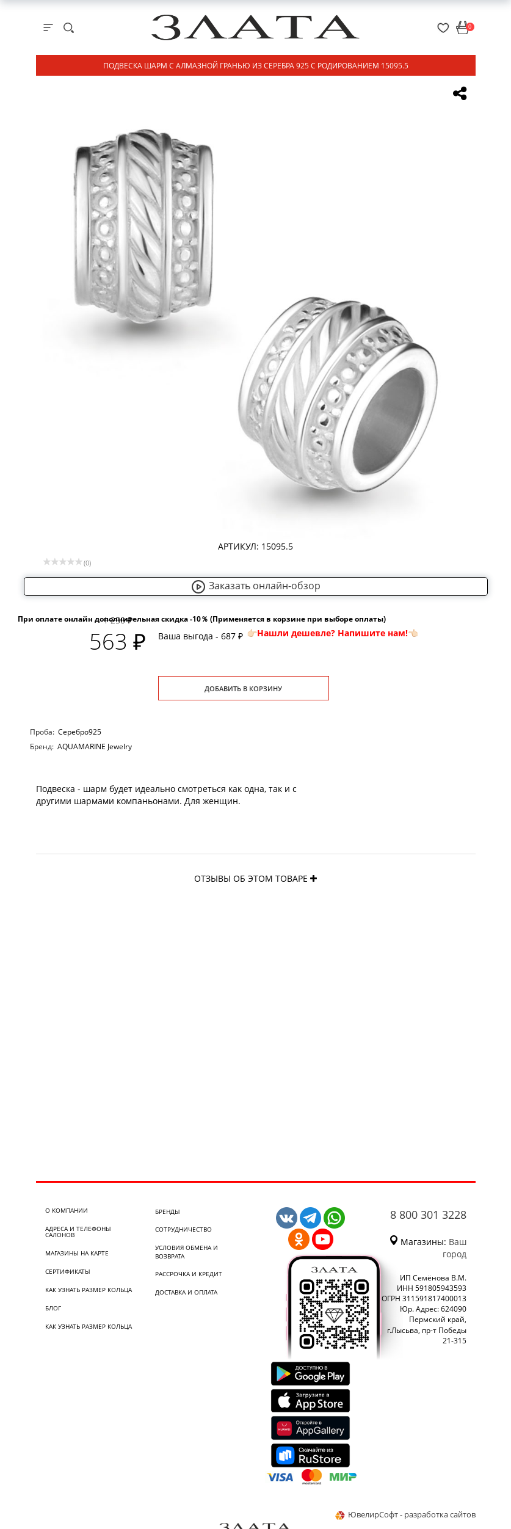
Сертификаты (67, 1271)
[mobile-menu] (48, 27)
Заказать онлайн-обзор (256, 585)
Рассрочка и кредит (188, 1273)
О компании (66, 1210)
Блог (53, 1308)
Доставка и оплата (186, 1292)
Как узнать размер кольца (88, 1289)
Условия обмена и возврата (186, 1251)
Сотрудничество (183, 1229)
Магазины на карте (77, 1253)
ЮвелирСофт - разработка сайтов (405, 1514)
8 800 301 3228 (428, 1214)
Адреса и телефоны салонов (78, 1231)
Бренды (167, 1211)
